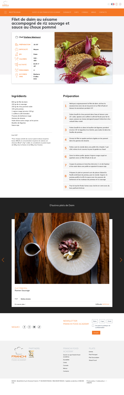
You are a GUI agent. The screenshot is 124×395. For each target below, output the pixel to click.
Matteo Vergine (26, 308)
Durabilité (67, 17)
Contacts (103, 17)
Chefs (76, 17)
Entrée (91, 361)
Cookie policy (100, 390)
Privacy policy (91, 390)
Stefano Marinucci (32, 46)
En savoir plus (20, 314)
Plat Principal (93, 364)
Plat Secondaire (18, 24)
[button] (15, 17)
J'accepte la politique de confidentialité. (102, 336)
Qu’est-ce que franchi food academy (46, 17)
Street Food (93, 370)
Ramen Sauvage (22, 300)
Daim (28, 24)
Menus (93, 17)
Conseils (85, 17)
